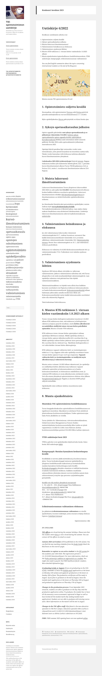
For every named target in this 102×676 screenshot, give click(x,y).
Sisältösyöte (9, 628)
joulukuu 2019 (10, 546)
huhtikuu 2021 (10, 501)
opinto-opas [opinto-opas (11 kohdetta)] (10, 237)
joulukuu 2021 (10, 477)
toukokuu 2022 (10, 462)
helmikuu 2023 (10, 441)
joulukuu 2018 (10, 579)
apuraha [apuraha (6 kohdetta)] (8, 196)
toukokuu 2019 (10, 564)
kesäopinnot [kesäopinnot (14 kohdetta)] (11, 213)
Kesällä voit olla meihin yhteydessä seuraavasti (59, 483)
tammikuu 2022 (10, 474)
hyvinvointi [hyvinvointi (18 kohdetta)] (12, 206)
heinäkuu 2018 (10, 594)
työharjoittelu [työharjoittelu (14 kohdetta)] (12, 289)
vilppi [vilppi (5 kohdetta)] (14, 299)
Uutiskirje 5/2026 (11, 320)
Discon (61, 119)
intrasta (80, 161)
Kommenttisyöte (10, 631)
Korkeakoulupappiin (49, 468)
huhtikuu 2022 (10, 465)
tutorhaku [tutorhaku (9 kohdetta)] (9, 284)
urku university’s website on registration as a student (64, 558)
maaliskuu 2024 (10, 408)
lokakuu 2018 (10, 585)
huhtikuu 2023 (10, 435)
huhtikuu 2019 (10, 567)
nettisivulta (46, 216)
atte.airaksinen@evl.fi (59, 492)
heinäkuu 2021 (10, 492)
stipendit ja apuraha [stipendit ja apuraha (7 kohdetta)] (12, 275)
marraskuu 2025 (11, 361)
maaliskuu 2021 (10, 504)
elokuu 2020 (9, 525)
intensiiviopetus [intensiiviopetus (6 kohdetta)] (10, 211)
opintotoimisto (46, 635)
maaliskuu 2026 (10, 349)
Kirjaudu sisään (10, 625)
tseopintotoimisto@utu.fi (51, 379)
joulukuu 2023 (10, 417)
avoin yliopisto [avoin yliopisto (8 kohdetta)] (16, 196)
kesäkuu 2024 (10, 400)
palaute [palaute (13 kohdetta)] (20, 259)
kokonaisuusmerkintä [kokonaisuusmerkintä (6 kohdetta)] (12, 216)
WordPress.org (10, 634)
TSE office (46, 532)
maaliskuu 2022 (10, 468)
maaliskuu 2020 (10, 537)
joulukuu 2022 (10, 447)
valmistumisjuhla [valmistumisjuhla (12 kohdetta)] (13, 296)
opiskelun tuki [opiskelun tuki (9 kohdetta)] (11, 260)
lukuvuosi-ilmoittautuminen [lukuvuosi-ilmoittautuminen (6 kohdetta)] (14, 229)
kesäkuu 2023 (10, 429)
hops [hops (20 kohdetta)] (17, 203)
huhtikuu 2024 (10, 405)
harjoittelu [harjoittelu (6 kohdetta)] (20, 201)
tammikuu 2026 (10, 355)
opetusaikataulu (82, 633)
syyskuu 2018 (10, 588)
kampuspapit (81, 632)
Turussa (69, 112)
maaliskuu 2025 (10, 379)
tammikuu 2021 (10, 510)
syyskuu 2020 (10, 522)
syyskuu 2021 (10, 486)
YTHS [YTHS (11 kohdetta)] (18, 299)
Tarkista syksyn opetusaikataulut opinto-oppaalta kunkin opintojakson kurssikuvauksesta (61, 137)
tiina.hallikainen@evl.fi (50, 487)
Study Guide (77, 544)
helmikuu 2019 (10, 573)
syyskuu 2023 (10, 426)
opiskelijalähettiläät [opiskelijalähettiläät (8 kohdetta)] (12, 253)
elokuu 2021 (9, 489)
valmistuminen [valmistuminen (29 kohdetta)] (15, 293)
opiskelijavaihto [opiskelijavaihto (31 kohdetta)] (16, 256)
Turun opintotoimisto (12, 46)
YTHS (60, 635)
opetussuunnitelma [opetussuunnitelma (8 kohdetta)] (12, 235)
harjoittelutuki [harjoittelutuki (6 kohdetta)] (10, 204)
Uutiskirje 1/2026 (11, 331)
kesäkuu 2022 (10, 459)
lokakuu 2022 (10, 453)
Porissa (79, 112)
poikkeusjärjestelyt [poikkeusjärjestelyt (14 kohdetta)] (14, 267)
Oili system (83, 551)
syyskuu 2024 (10, 397)
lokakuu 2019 (10, 552)
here (61, 563)
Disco (57, 535)
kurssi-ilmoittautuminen (55, 633)
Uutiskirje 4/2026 (11, 323)
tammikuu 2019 (10, 576)
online (85, 618)
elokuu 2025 (9, 370)
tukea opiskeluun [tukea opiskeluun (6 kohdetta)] (18, 279)
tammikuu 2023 (10, 444)
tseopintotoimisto (61, 632)
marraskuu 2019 (11, 549)
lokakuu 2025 (10, 364)
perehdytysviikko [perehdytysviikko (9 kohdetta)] (12, 265)
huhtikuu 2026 (10, 346)
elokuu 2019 (9, 558)
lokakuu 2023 (10, 423)
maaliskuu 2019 (10, 570)
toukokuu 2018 (10, 600)
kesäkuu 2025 (10, 373)
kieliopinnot (45, 633)
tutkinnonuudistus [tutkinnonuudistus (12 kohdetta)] (14, 282)
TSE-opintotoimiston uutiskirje (15, 24)
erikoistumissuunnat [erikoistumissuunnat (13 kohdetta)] (15, 199)
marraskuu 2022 (11, 450)
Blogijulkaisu (10, 611)
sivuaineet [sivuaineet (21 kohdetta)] (11, 273)
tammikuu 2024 (10, 414)
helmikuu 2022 (10, 471)
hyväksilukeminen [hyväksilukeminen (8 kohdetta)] (12, 209)
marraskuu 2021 (11, 480)
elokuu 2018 (9, 591)
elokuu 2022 (9, 456)
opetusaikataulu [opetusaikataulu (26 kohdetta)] (15, 231)
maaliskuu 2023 (10, 438)
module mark (67, 570)
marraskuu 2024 (11, 391)
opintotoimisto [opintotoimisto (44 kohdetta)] (16, 250)
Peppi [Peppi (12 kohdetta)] (17, 262)
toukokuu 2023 (10, 432)
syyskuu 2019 (10, 555)
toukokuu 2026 (10, 343)
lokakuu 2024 (10, 394)
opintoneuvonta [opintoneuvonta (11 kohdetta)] (12, 246)
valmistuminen (55, 635)
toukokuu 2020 (10, 531)
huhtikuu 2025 (10, 376)
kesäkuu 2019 (10, 561)
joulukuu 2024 (10, 388)
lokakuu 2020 (10, 519)
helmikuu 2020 (10, 540)
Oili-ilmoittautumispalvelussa (72, 195)
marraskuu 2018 (11, 582)
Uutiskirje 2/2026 (11, 328)
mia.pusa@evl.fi (77, 497)
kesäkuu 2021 (10, 495)
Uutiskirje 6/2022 (55, 28)
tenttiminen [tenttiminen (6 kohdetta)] (9, 279)
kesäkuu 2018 (10, 597)
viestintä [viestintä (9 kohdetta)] (9, 299)
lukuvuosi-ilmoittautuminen (70, 633)
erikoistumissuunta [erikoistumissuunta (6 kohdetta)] (11, 201)
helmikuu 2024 (10, 411)
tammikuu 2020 (10, 543)
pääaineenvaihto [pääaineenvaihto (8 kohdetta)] (11, 270)
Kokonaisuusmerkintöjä (76, 290)
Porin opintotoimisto (12, 58)
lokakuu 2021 (10, 483)
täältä (61, 444)
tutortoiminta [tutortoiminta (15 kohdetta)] (12, 286)
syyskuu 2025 (10, 367)
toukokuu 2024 (10, 402)
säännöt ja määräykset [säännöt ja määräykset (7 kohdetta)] (13, 277)
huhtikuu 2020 (10, 534)
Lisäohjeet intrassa (55, 516)
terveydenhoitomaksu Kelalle (63, 207)
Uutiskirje (9, 614)
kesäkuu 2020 (10, 528)
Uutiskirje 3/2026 (11, 325)
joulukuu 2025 (10, 358)
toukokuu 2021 (10, 498)
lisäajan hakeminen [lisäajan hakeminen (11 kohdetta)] (14, 227)
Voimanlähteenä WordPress (50, 649)
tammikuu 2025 (10, 385)
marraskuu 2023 (11, 420)
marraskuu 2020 (11, 516)
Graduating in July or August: (53, 568)
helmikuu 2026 (10, 352)
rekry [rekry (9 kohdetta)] (19, 270)
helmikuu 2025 (10, 382)
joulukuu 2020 (10, 513)
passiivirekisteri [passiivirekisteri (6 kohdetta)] (10, 263)
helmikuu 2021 (10, 507)
